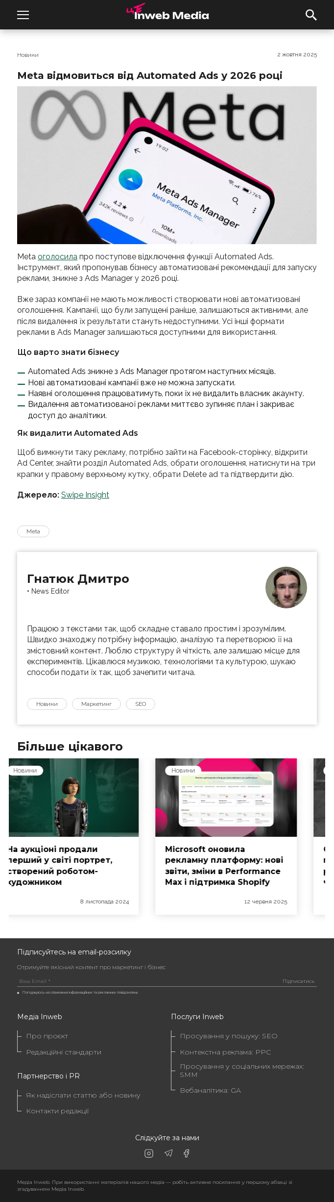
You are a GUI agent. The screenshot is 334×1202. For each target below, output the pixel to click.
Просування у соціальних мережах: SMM (242, 1070)
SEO (140, 704)
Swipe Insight (85, 495)
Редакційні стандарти (63, 1052)
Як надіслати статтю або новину (83, 1095)
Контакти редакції (57, 1111)
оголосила (57, 256)
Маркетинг (96, 704)
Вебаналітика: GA (210, 1090)
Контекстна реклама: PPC (225, 1052)
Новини (28, 54)
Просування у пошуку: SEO (229, 1036)
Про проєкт (47, 1036)
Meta (33, 531)
